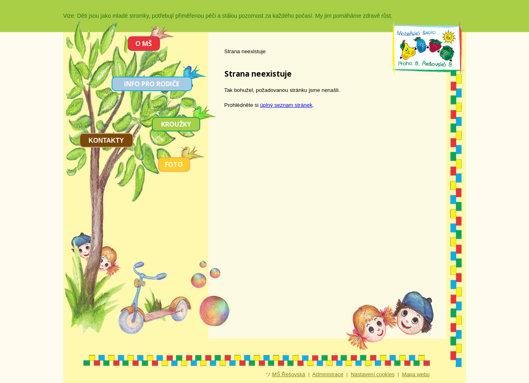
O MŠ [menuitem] (143, 43)
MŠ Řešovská (288, 374)
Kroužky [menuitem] (176, 124)
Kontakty (106, 140)
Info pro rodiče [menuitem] (151, 83)
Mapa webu (416, 374)
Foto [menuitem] (174, 164)
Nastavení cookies (372, 374)
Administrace (327, 374)
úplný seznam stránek (286, 105)
